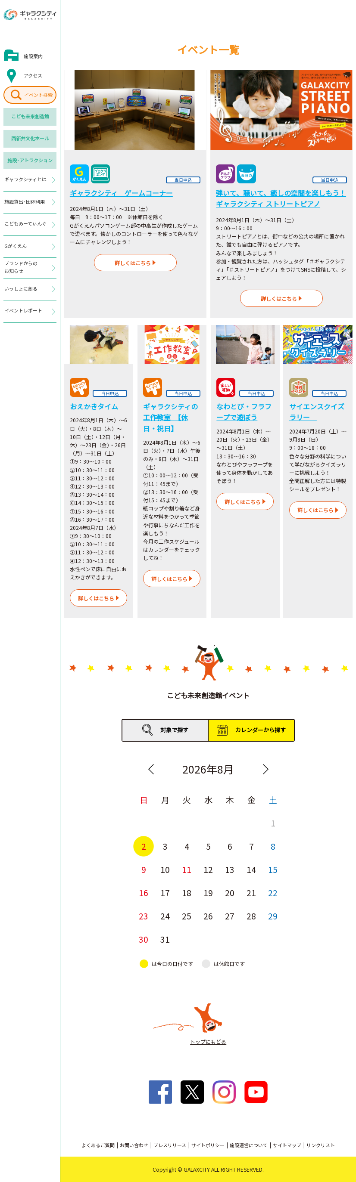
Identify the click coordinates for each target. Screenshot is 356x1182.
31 (165, 939)
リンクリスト (320, 1145)
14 (251, 869)
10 (165, 869)
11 (186, 869)
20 (229, 892)
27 (229, 916)
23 (143, 916)
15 (273, 869)
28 (251, 916)
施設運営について (249, 1145)
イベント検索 (38, 94)
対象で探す (174, 730)
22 (273, 892)
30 (143, 939)
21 (251, 892)
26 (208, 916)
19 (208, 892)
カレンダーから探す (260, 730)
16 (143, 892)
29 (273, 916)
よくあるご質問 (98, 1145)
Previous (151, 769)
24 (165, 916)
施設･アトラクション (30, 160)
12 (208, 869)
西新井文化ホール (30, 138)
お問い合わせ (134, 1145)
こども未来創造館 (30, 116)
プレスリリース (169, 1145)
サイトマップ (287, 1145)
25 (186, 916)
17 (165, 892)
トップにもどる (208, 1041)
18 (186, 892)
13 (229, 869)
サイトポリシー (208, 1145)
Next (265, 769)
